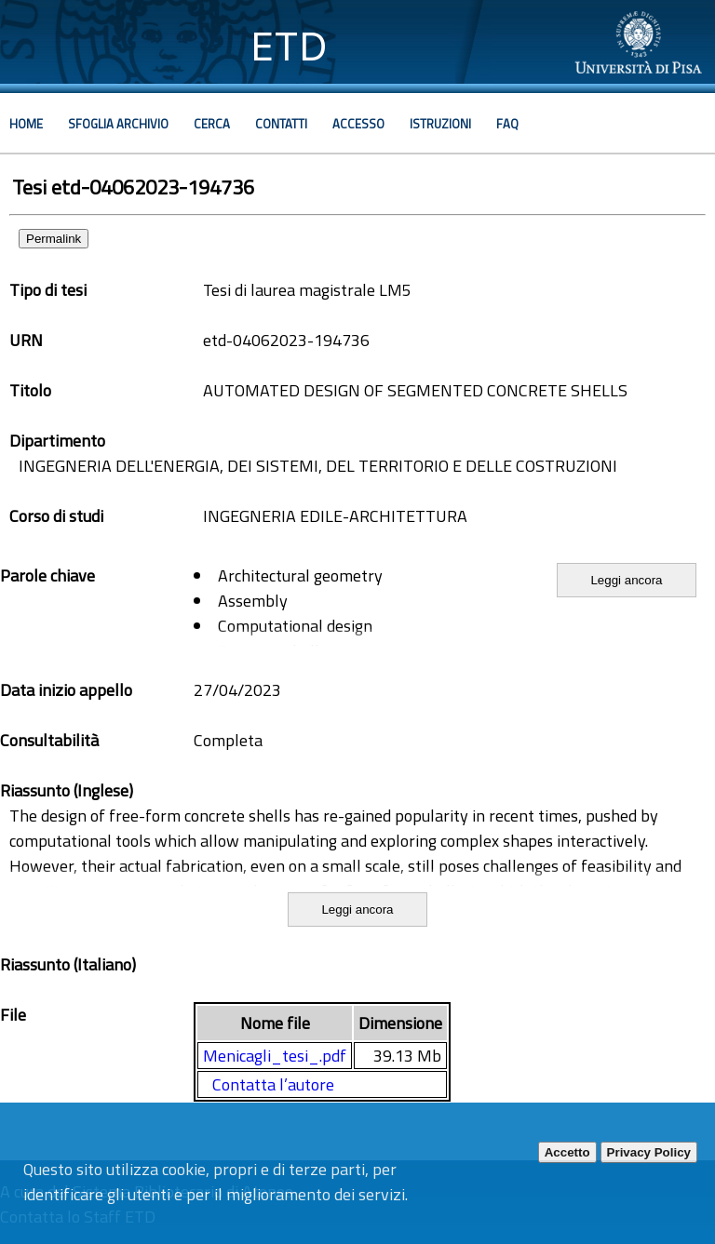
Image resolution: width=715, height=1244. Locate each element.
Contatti (281, 123)
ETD (289, 46)
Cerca (212, 123)
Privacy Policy (649, 1152)
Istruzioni (440, 123)
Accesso (358, 123)
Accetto (567, 1152)
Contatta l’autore (273, 1084)
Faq (507, 123)
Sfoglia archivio (118, 123)
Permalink (53, 239)
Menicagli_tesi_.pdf (274, 1055)
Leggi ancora (626, 580)
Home (26, 123)
